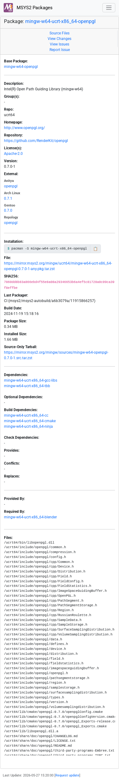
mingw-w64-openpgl (21, 67)
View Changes (59, 39)
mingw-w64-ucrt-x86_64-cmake (30, 421)
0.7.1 (8, 198)
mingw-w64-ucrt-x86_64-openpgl (60, 21)
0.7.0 (8, 210)
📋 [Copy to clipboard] (95, 249)
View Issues (59, 44)
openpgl (11, 186)
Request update (67, 775)
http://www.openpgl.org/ (24, 128)
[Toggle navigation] (109, 8)
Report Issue (60, 50)
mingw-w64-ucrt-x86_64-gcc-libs (30, 380)
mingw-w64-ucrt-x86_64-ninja (28, 426)
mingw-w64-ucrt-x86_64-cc (26, 415)
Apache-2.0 (13, 153)
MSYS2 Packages (28, 7)
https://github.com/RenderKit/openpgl (36, 141)
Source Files (59, 33)
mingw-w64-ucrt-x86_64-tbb (27, 386)
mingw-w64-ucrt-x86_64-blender (30, 517)
